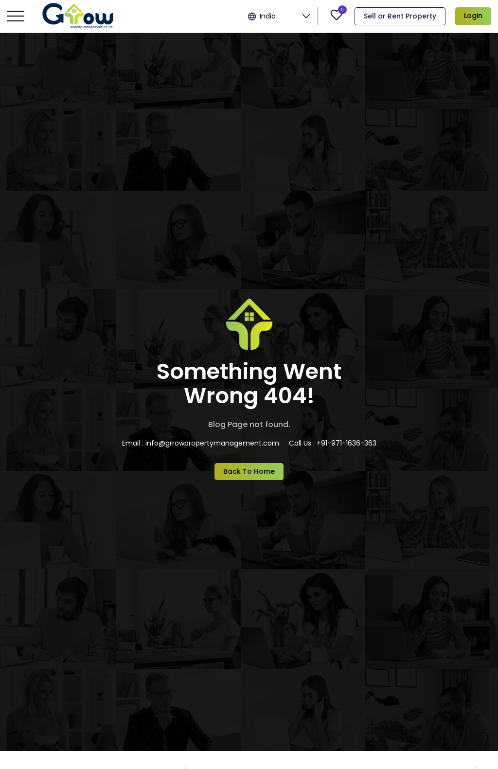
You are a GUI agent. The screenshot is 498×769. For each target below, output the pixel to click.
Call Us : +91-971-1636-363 (332, 443)
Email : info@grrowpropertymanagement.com (200, 443)
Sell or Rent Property (400, 16)
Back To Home (249, 471)
